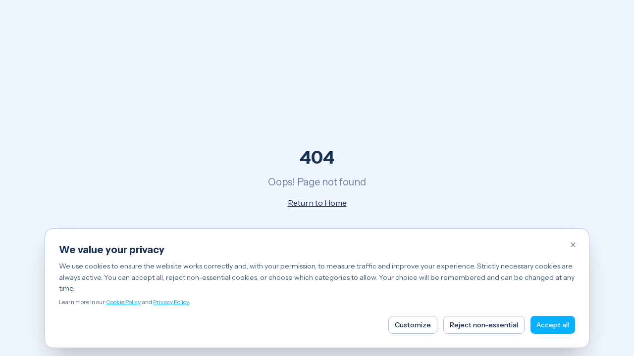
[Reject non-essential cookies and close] (573, 245)
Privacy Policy (171, 302)
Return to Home (317, 203)
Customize (413, 324)
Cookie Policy (123, 302)
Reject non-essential (484, 324)
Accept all (552, 324)
